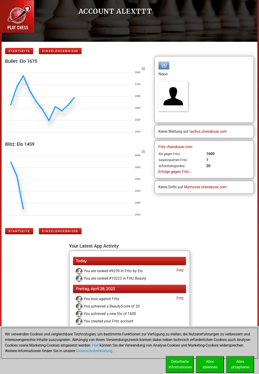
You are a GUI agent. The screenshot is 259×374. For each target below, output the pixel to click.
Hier (95, 345)
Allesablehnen (210, 364)
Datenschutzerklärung (94, 351)
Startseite (19, 51)
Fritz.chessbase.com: (175, 147)
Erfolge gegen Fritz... (175, 171)
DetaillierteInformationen (180, 364)
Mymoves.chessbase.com (205, 187)
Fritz (180, 270)
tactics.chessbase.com (208, 131)
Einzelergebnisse (60, 51)
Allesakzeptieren (240, 364)
